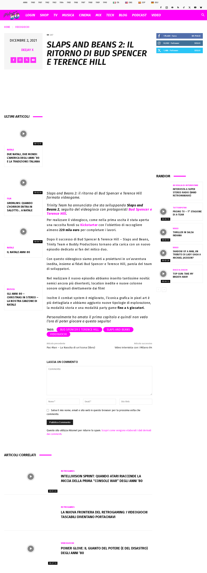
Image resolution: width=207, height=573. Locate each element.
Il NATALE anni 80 (18, 252)
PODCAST (139, 15)
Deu (154, 2)
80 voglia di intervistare (185, 185)
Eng (128, 2)
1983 (54, 2)
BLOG (123, 15)
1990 (105, 2)
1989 (98, 2)
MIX (98, 15)
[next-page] (164, 289)
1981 (40, 2)
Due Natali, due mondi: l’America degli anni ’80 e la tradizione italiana (23, 158)
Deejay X (27, 50)
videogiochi (58, 334)
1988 (90, 2)
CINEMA (85, 15)
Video (175, 228)
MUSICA (68, 15)
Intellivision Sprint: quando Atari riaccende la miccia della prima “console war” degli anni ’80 (102, 478)
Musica (11, 289)
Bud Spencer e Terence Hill (79, 329)
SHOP (44, 15)
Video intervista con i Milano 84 (133, 347)
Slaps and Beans (118, 329)
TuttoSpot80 (180, 208)
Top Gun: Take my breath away (183, 275)
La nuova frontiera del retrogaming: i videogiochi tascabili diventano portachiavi (104, 514)
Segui (197, 43)
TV (55, 15)
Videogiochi (22, 27)
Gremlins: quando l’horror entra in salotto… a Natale (20, 206)
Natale (10, 150)
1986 (76, 2)
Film (9, 199)
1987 (83, 2)
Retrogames (67, 471)
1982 (47, 2)
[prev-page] (158, 289)
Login (30, 15)
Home (7, 27)
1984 (62, 2)
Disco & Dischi (180, 270)
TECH (110, 15)
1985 (69, 2)
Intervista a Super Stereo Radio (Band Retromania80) (184, 192)
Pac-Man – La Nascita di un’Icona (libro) (71, 347)
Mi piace (196, 35)
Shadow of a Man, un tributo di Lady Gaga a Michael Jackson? (187, 254)
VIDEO (156, 15)
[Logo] (13, 15)
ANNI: (25, 2)
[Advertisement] (179, 113)
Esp (141, 2)
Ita (116, 2)
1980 (33, 2)
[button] (203, 15)
